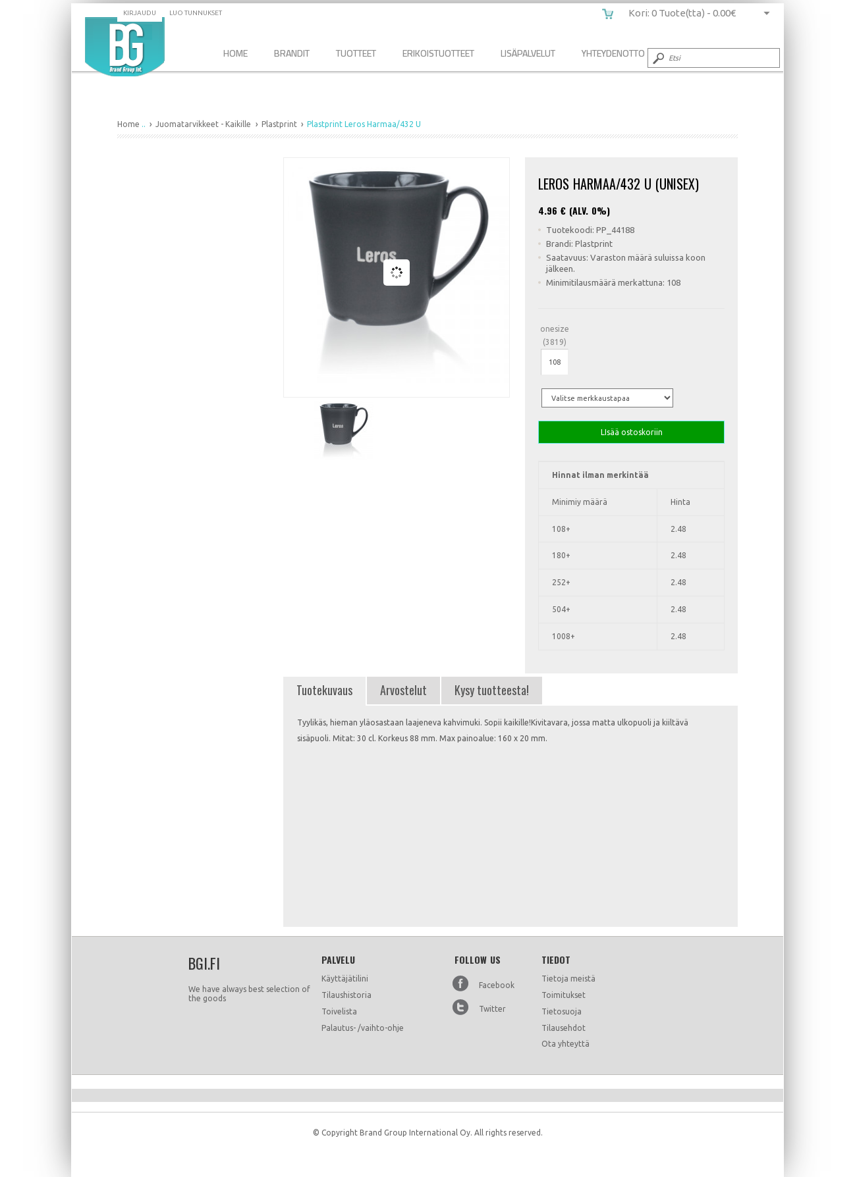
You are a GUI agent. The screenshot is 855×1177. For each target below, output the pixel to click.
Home (235, 53)
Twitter (492, 1009)
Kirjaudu (139, 12)
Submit (657, 58)
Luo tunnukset (195, 12)
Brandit (292, 53)
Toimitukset (563, 995)
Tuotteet (356, 53)
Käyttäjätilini (344, 978)
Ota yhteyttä (565, 1043)
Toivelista (339, 1011)
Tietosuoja (561, 1011)
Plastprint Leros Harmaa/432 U (125, 46)
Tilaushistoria (346, 995)
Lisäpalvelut (528, 53)
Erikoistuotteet (438, 53)
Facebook (496, 985)
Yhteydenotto (613, 53)
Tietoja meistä (568, 978)
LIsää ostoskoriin (631, 432)
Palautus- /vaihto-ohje (362, 1028)
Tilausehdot (563, 1028)
